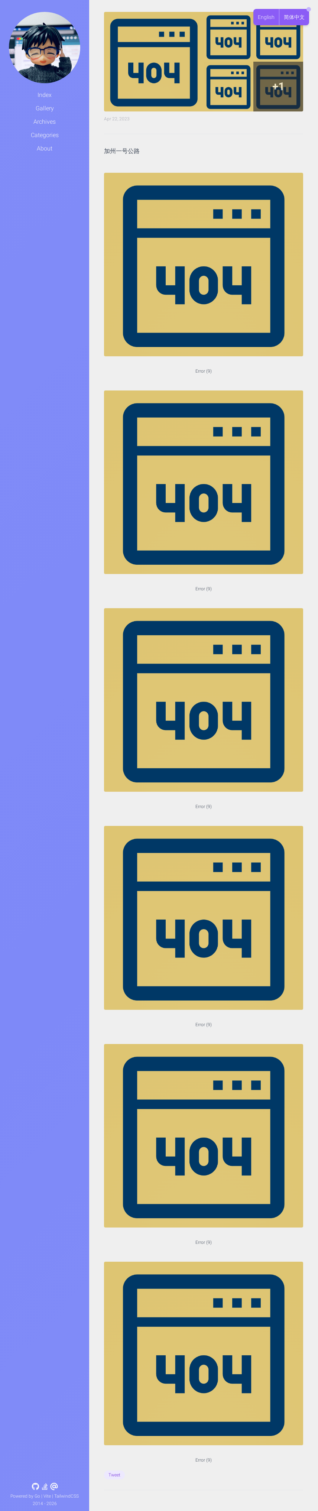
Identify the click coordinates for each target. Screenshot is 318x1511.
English (266, 17)
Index (45, 94)
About (44, 148)
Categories (45, 135)
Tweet (114, 1475)
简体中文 (294, 17)
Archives (44, 121)
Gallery (45, 108)
